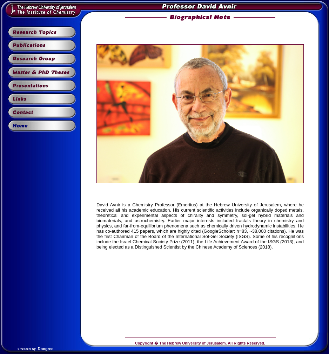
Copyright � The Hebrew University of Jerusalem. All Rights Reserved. (200, 343)
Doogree (46, 349)
